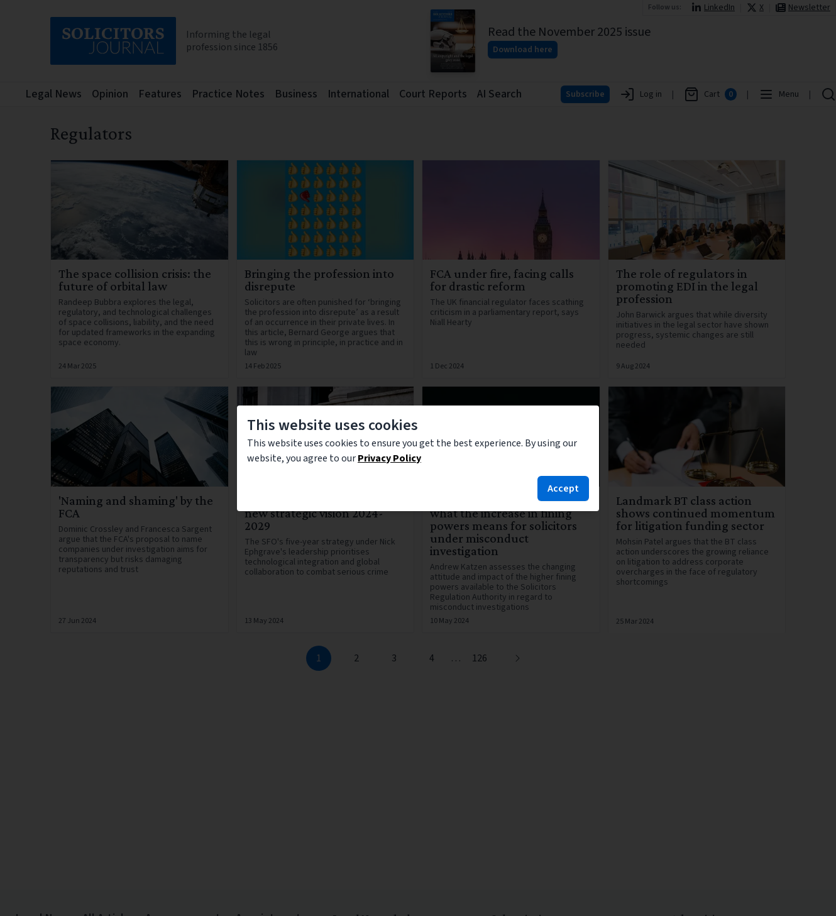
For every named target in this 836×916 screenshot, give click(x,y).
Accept (563, 488)
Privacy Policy (389, 458)
